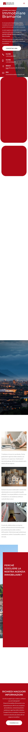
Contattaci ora (11, 48)
